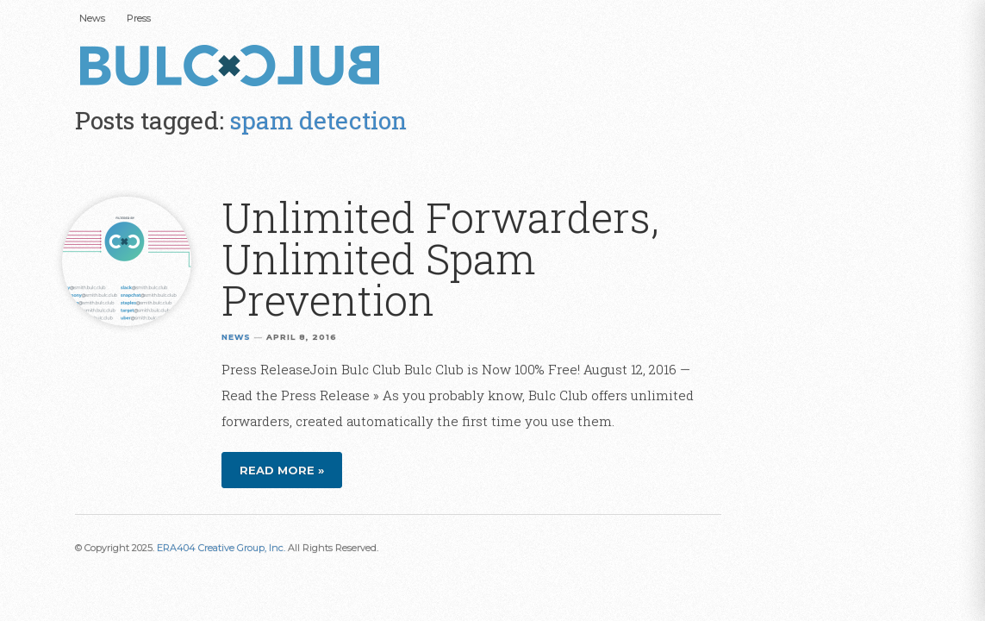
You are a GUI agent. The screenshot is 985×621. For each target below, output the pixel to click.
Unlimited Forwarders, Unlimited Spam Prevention (440, 258)
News (92, 18)
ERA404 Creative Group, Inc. (221, 548)
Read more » (282, 470)
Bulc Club (234, 67)
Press (139, 18)
